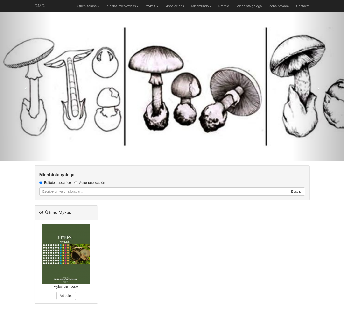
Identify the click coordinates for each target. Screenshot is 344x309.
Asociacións (175, 6)
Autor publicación (89, 182)
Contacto (302, 6)
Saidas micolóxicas (122, 6)
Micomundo (201, 6)
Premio (223, 6)
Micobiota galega (249, 6)
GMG (40, 6)
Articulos (66, 296)
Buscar (296, 191)
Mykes (152, 6)
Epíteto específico (55, 182)
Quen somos (88, 6)
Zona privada (279, 6)
